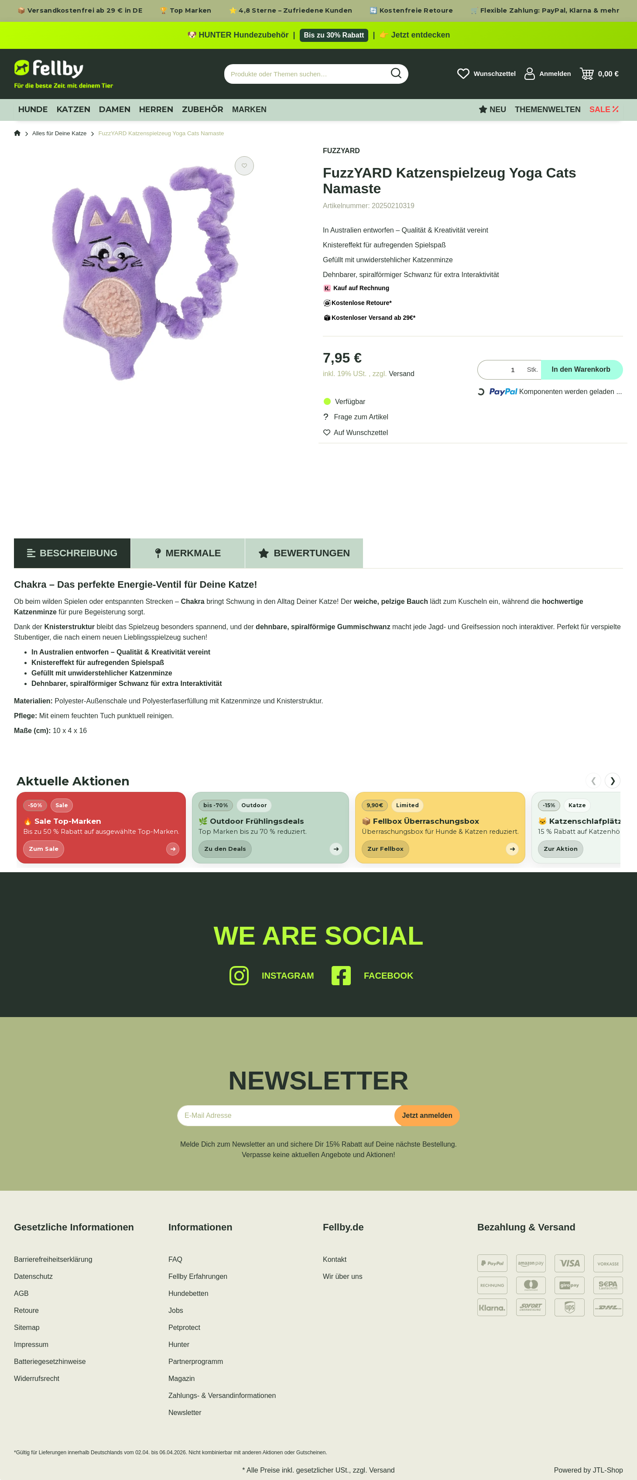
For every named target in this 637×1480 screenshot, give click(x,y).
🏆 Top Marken (186, 10)
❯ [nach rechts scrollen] (613, 780)
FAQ (175, 1259)
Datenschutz (33, 1276)
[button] (547, 73)
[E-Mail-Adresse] (289, 1115)
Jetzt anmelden (427, 1115)
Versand (401, 373)
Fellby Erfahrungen (197, 1276)
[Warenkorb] (599, 73)
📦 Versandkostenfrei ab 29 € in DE (79, 10)
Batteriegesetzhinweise (50, 1361)
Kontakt (334, 1259)
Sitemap (27, 1327)
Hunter (178, 1344)
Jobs (175, 1310)
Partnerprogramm (195, 1361)
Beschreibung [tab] (72, 553)
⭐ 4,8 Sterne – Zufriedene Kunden (291, 10)
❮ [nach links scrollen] (593, 780)
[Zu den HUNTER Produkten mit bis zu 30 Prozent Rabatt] (318, 35)
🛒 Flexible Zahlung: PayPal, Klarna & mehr (545, 10)
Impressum (31, 1344)
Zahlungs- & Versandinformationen (222, 1395)
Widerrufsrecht (36, 1378)
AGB (21, 1293)
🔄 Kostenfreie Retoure (411, 10)
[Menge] (500, 370)
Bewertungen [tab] (304, 553)
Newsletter (185, 1412)
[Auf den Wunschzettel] (244, 165)
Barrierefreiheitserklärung (53, 1259)
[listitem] (101, 827)
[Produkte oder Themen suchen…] (304, 74)
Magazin (181, 1378)
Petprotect (184, 1327)
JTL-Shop (608, 1470)
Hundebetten (188, 1293)
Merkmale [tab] (188, 553)
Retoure (26, 1310)
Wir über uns (343, 1276)
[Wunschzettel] (486, 73)
